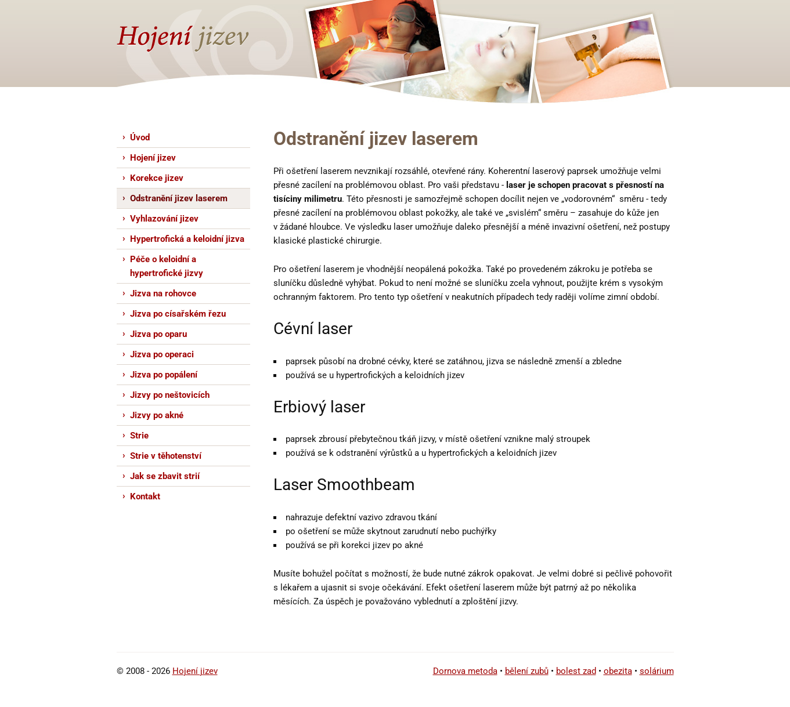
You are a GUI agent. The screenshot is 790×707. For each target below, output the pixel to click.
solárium (657, 671)
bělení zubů (527, 671)
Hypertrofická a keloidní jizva (187, 239)
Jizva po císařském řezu (178, 314)
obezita (618, 671)
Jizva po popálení (163, 374)
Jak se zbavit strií (165, 476)
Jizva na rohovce (163, 293)
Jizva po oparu (158, 334)
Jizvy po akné (156, 415)
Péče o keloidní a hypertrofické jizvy (166, 266)
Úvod (140, 137)
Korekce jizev (156, 178)
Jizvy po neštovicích (170, 395)
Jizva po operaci (162, 354)
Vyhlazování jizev (164, 218)
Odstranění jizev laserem (179, 198)
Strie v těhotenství (165, 456)
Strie (139, 435)
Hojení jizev (153, 158)
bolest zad (576, 671)
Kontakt (145, 496)
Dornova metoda (465, 671)
